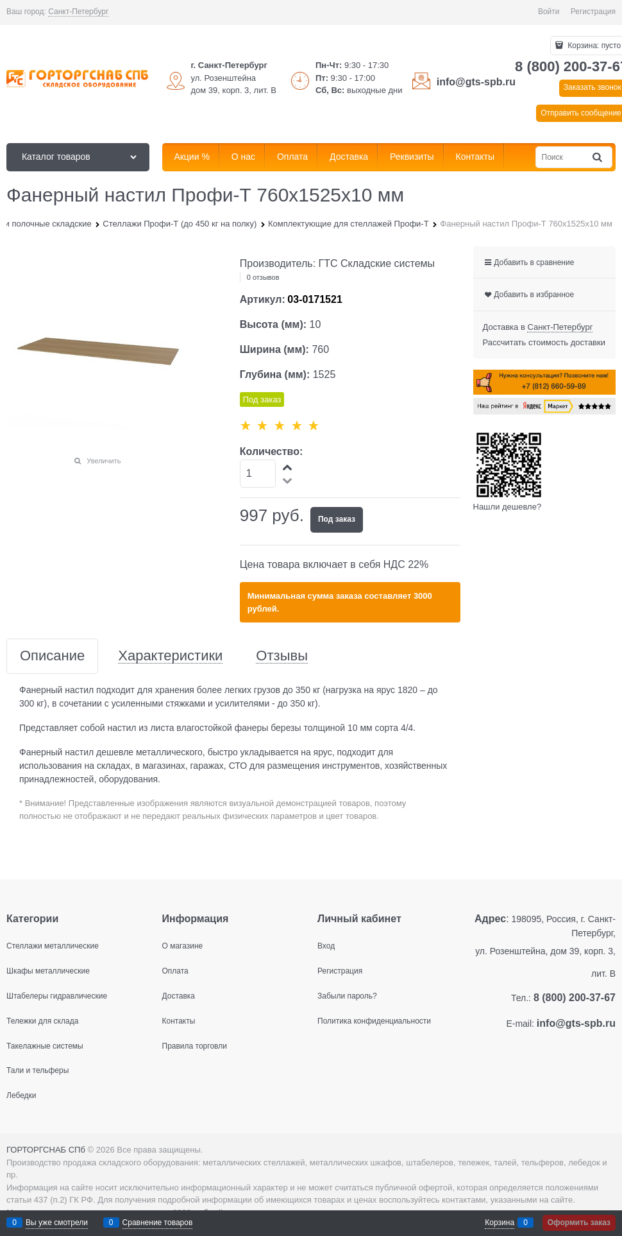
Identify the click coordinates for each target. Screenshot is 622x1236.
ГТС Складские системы (377, 263)
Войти (549, 11)
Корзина (499, 1222)
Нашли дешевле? (507, 506)
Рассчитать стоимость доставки (544, 342)
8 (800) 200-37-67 (575, 997)
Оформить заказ (579, 1222)
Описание (52, 656)
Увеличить (104, 461)
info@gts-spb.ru (476, 81)
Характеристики (170, 656)
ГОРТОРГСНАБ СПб (45, 1149)
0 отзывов (263, 277)
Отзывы (282, 656)
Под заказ (336, 519)
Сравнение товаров (157, 1222)
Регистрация (593, 11)
